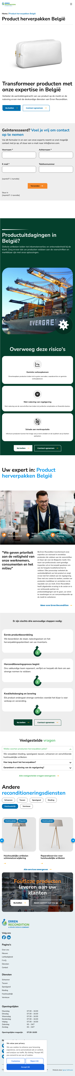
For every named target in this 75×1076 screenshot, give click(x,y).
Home (4, 13)
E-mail (19, 167)
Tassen (22, 800)
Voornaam (19, 152)
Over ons (5, 950)
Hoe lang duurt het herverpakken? (20, 762)
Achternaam (56, 152)
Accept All (25, 1067)
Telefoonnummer (56, 167)
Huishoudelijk (10, 806)
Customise (15, 1061)
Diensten (5, 964)
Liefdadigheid (7, 957)
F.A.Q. (4, 960)
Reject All (34, 1061)
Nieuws (5, 953)
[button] (37, 748)
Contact (5, 967)
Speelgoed (36, 800)
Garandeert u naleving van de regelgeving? (24, 767)
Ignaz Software (68, 1070)
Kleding (51, 800)
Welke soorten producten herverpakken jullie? (25, 748)
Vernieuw (26, 806)
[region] (25, 1056)
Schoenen (8, 800)
